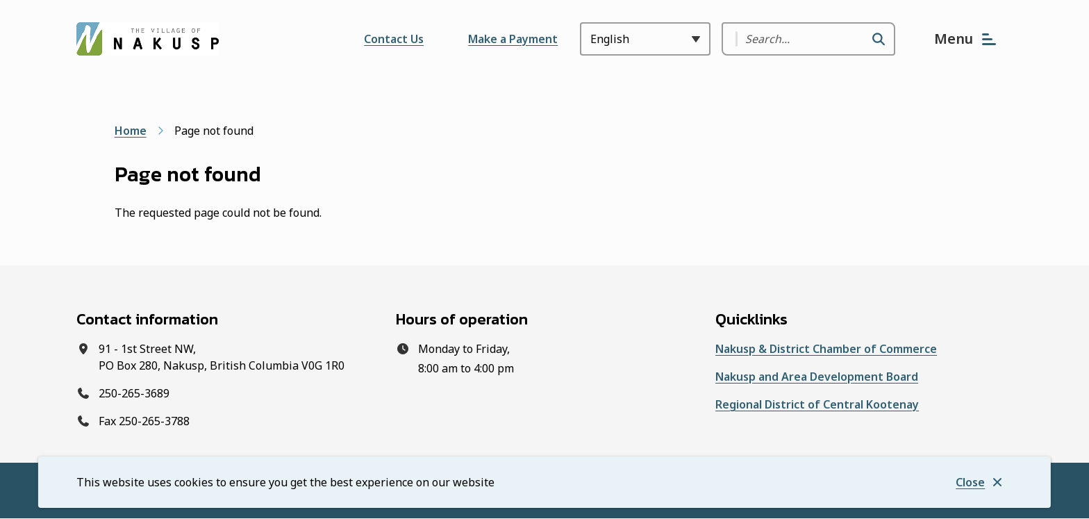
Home (131, 130)
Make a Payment (513, 39)
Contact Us (394, 39)
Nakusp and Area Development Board (816, 376)
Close (970, 482)
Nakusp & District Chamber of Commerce (826, 348)
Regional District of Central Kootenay (817, 404)
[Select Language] (645, 39)
